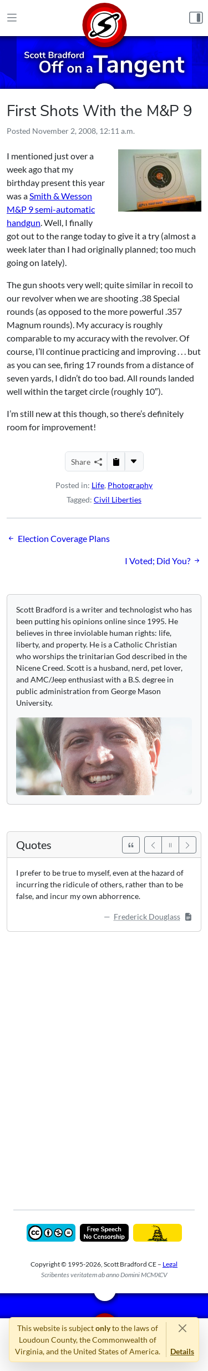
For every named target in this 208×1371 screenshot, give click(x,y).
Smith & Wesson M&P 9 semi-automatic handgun (51, 209)
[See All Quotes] (131, 844)
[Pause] (170, 844)
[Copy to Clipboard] (116, 461)
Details (182, 1351)
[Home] (104, 18)
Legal (170, 1264)
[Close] (182, 1328)
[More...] (133, 461)
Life (98, 485)
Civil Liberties (117, 499)
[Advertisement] (104, 1062)
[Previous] (153, 844)
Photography (130, 485)
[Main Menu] (11, 18)
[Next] (187, 844)
